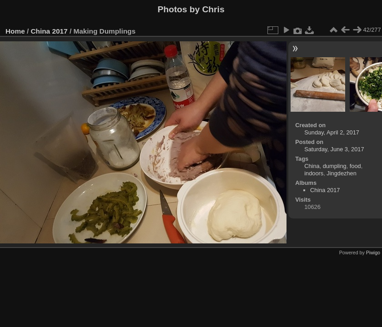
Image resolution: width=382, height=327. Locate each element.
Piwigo (373, 252)
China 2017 (49, 31)
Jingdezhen (341, 173)
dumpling (335, 166)
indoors (313, 173)
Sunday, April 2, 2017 (331, 132)
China (311, 166)
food (355, 166)
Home (15, 31)
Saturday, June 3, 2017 (334, 149)
